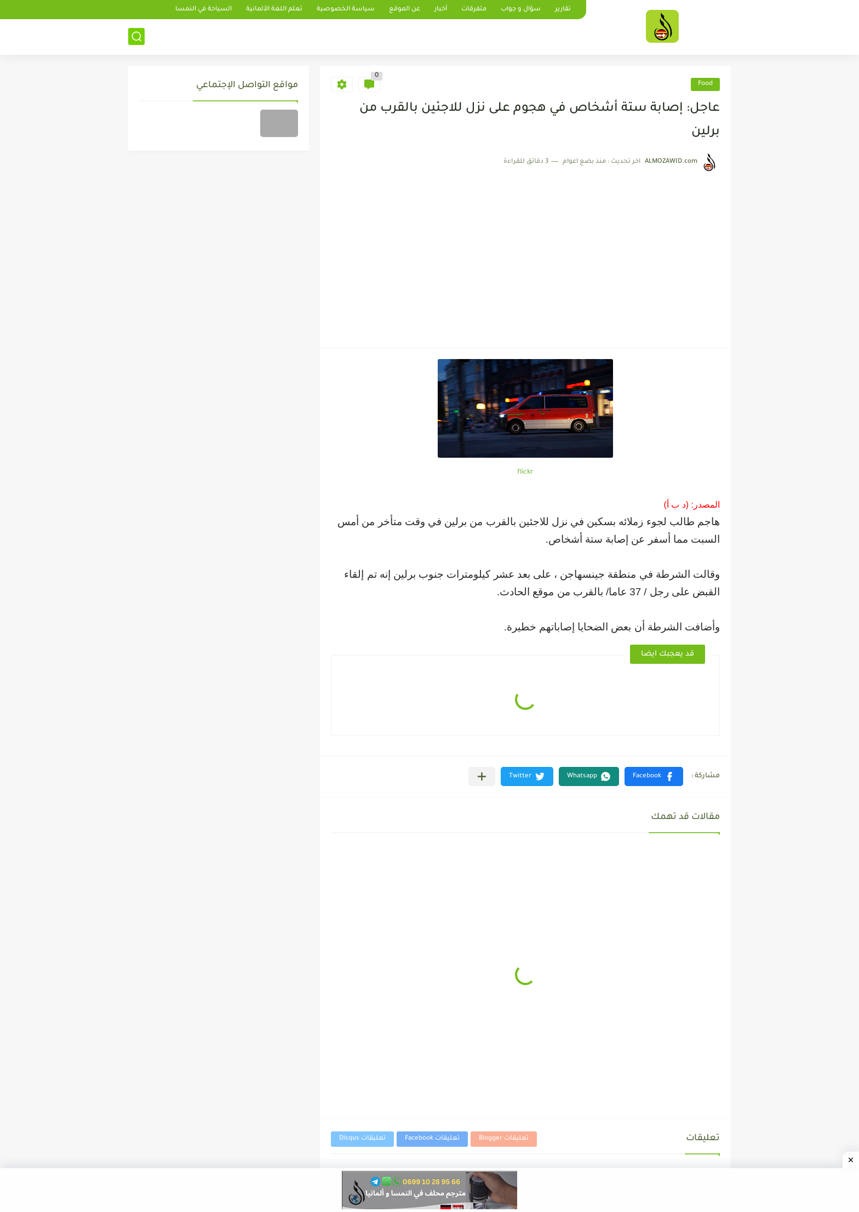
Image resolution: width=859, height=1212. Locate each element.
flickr (525, 472)
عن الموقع (404, 9)
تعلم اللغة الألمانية (274, 9)
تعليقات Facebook (432, 1138)
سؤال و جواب (521, 9)
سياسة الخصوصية (346, 9)
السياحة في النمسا (203, 9)
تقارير (563, 9)
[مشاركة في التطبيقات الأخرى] (481, 776)
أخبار (440, 9)
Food (705, 84)
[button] (654, 776)
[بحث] (136, 36)
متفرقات (473, 9)
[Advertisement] (525, 254)
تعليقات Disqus (362, 1138)
